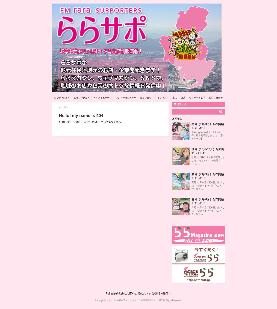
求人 (174, 97)
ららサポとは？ (197, 97)
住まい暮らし (147, 97)
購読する (180, 104)
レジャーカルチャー (126, 97)
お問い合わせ (216, 97)
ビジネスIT (163, 97)
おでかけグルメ (62, 97)
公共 (183, 97)
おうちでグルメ (82, 97)
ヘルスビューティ (102, 97)
